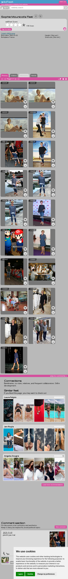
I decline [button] (30, 574)
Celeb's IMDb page (8, 33)
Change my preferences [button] (46, 574)
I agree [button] (20, 574)
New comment (61, 527)
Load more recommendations (53, 485)
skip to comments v (58, 376)
